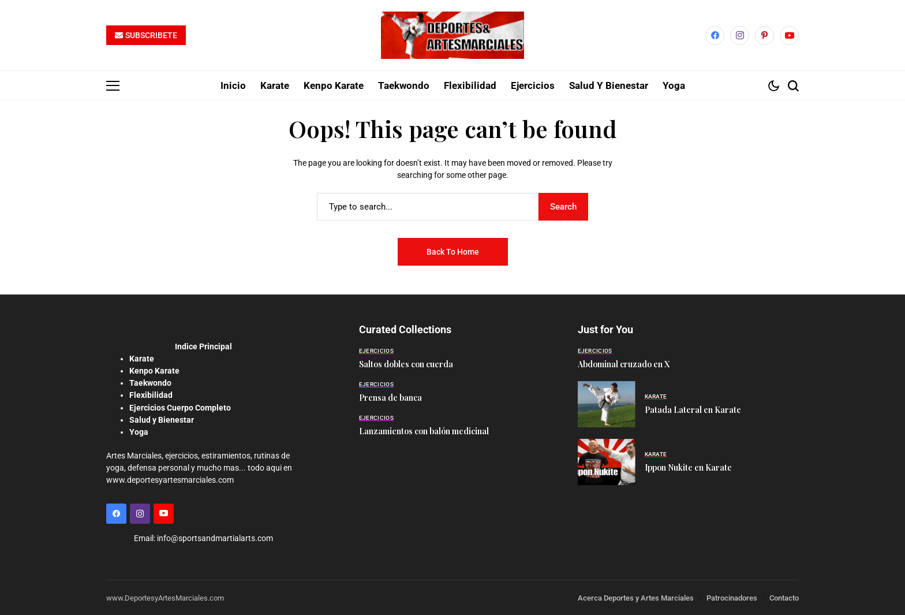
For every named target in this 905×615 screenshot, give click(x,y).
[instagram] (739, 35)
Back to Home (453, 251)
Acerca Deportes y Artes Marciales (636, 597)
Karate (141, 358)
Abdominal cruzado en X (624, 364)
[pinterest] (764, 35)
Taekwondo (150, 382)
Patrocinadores (731, 597)
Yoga (138, 431)
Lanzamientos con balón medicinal (424, 431)
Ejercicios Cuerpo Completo (180, 407)
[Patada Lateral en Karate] (606, 404)
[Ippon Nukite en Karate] (606, 462)
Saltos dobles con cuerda (406, 364)
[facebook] (714, 35)
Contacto (784, 597)
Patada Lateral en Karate (693, 409)
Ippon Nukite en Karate (688, 467)
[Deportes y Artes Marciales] (452, 35)
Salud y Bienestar (161, 419)
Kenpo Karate (154, 370)
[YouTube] (789, 35)
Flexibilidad (151, 395)
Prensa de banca (390, 397)
